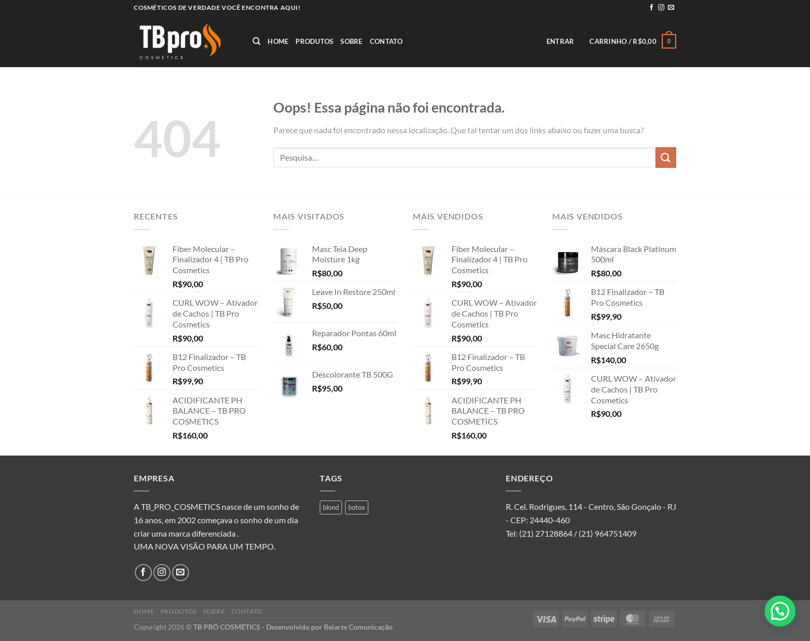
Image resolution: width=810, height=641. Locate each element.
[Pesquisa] (256, 41)
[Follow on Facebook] (651, 7)
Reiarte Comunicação (358, 626)
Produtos (314, 41)
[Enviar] (666, 157)
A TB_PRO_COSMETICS (177, 506)
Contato (386, 41)
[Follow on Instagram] (661, 7)
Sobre (351, 41)
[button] (780, 611)
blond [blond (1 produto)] (331, 507)
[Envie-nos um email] (671, 7)
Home (278, 41)
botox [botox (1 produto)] (356, 507)
